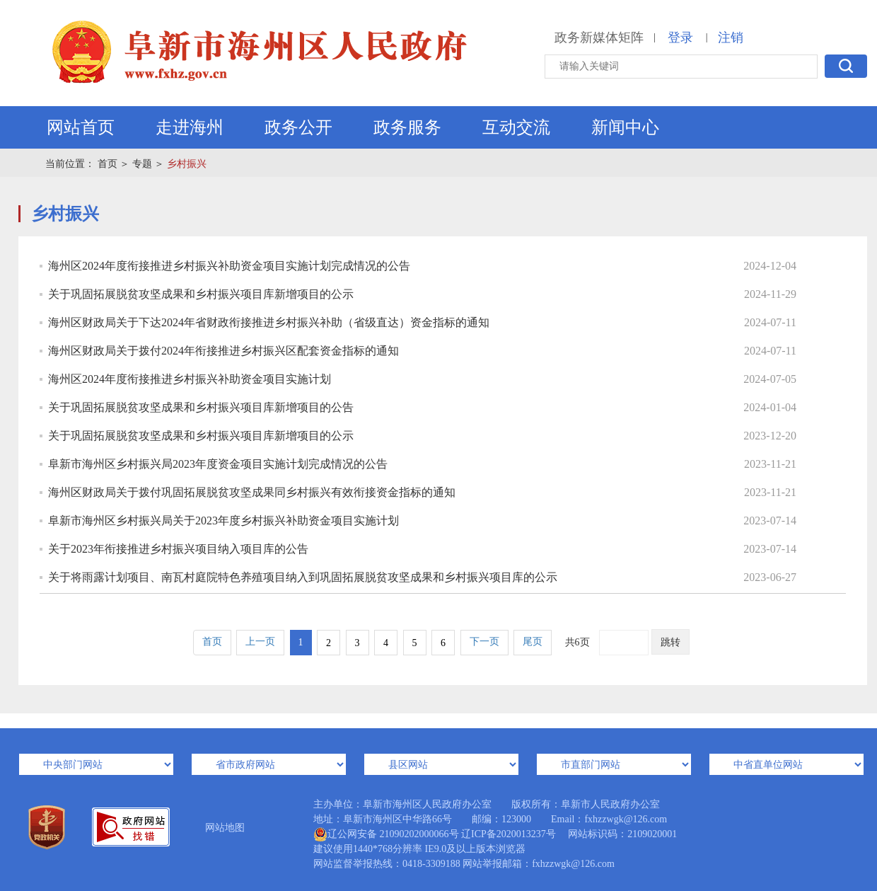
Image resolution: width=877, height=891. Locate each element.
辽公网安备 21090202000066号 (386, 834)
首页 (107, 164)
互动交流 (516, 127)
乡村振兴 (187, 164)
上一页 (260, 641)
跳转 (670, 642)
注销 (730, 37)
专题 (142, 164)
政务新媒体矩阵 (599, 37)
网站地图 (225, 827)
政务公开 (298, 127)
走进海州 (189, 127)
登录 (680, 37)
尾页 (532, 641)
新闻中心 (625, 127)
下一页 (484, 641)
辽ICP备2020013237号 (508, 834)
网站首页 (81, 127)
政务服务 (407, 127)
